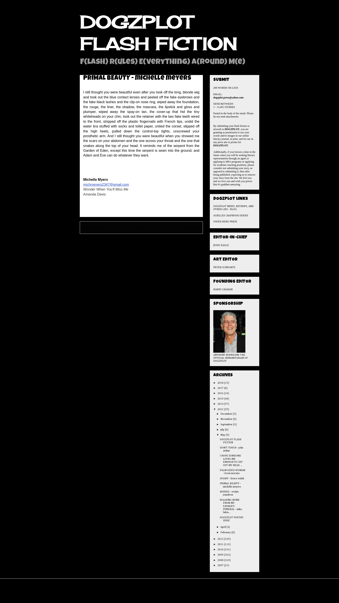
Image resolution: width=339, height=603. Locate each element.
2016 (220, 393)
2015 (220, 399)
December (226, 414)
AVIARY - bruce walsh (232, 478)
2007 (220, 565)
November (226, 419)
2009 (220, 555)
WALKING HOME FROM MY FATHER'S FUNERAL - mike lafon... (231, 506)
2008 (220, 560)
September (226, 424)
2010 (220, 549)
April (223, 527)
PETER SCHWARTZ (224, 267)
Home (142, 227)
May (223, 435)
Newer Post (94, 227)
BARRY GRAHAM (223, 289)
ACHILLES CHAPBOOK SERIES (230, 215)
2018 (220, 383)
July (222, 430)
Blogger (196, 594)
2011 (220, 544)
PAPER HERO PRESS (225, 221)
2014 (220, 404)
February (225, 532)
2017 (220, 388)
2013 (220, 409)
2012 (220, 539)
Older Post (189, 227)
